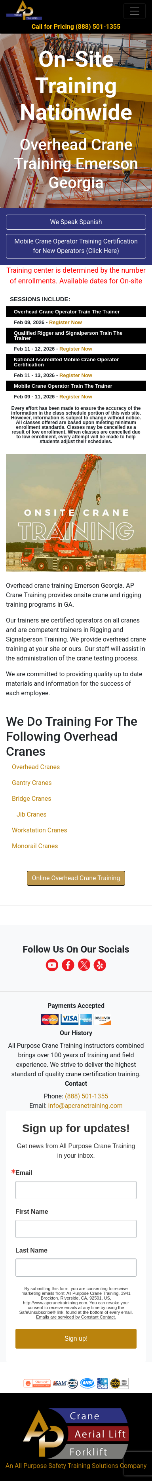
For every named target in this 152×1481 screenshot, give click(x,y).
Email (23, 1173)
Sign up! (76, 1338)
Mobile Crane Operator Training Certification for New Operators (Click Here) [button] (75, 246)
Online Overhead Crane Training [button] (76, 878)
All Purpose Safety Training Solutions (66, 1466)
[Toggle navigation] (135, 11)
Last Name (31, 1250)
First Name (31, 1212)
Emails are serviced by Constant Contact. (76, 1317)
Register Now (65, 322)
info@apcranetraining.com (85, 1105)
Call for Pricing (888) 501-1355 (76, 26)
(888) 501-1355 (86, 1096)
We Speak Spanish (76, 222)
